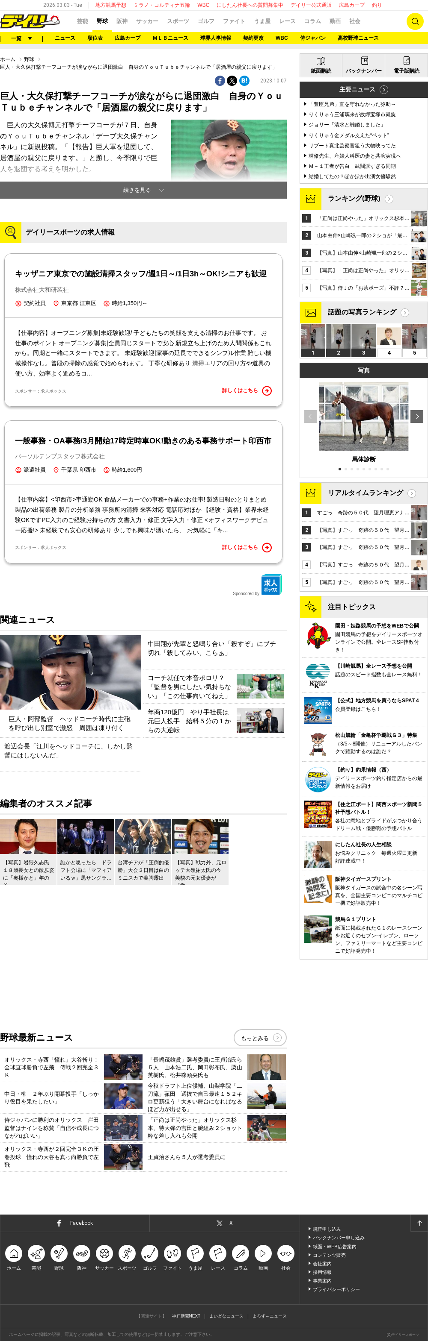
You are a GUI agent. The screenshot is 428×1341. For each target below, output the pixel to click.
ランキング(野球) (354, 198)
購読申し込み (327, 1229)
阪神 (122, 21)
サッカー (147, 21)
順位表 (95, 38)
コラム (312, 21)
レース (287, 21)
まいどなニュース (226, 1316)
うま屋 (262, 21)
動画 (335, 21)
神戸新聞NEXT (186, 1316)
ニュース (65, 38)
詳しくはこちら (247, 391)
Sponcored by (257, 585)
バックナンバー (364, 71)
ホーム (7, 59)
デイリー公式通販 (311, 5)
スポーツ (178, 21)
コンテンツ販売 (329, 1255)
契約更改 (253, 38)
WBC (203, 5)
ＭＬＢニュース (170, 38)
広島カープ (352, 5)
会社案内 (322, 1263)
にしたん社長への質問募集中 (250, 5)
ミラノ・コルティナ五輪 (162, 5)
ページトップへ (419, 1223)
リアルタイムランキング (365, 492)
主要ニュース (357, 89)
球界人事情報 (215, 38)
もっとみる (255, 1038)
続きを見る (137, 190)
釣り (377, 5)
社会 (354, 21)
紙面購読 (321, 71)
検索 (415, 21)
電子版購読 (406, 71)
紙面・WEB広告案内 (335, 1246)
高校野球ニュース (358, 38)
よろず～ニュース (270, 1316)
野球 (102, 21)
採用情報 (322, 1272)
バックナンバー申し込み (339, 1237)
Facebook (81, 1223)
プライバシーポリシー (336, 1289)
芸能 (82, 21)
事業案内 (322, 1280)
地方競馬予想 (110, 5)
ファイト (234, 21)
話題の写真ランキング (362, 312)
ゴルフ (206, 21)
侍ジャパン (313, 38)
